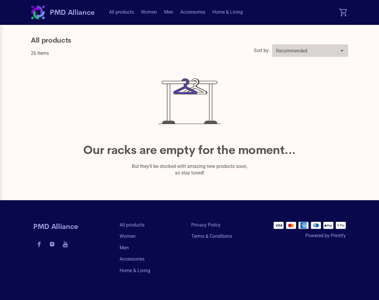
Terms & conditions (211, 236)
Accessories (192, 12)
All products (121, 12)
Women (149, 12)
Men (168, 12)
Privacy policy (206, 225)
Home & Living (227, 12)
